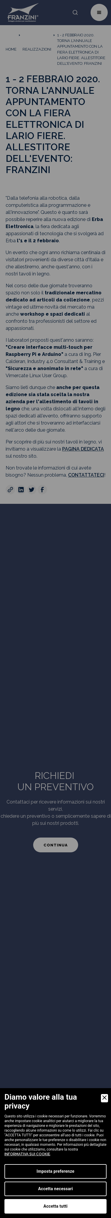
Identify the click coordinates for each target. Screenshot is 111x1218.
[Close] (104, 1098)
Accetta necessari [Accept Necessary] (55, 1188)
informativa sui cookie (27, 1154)
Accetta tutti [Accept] (55, 1206)
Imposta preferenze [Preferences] (56, 1171)
